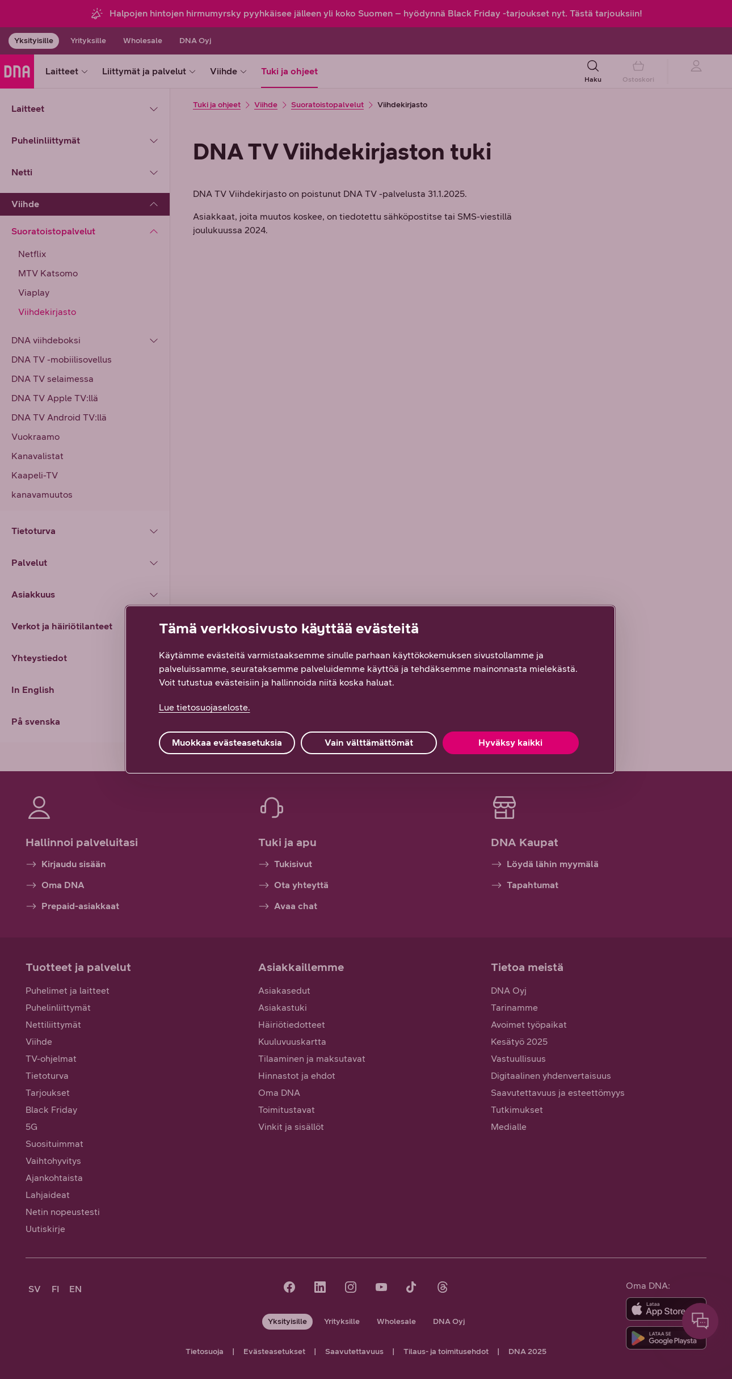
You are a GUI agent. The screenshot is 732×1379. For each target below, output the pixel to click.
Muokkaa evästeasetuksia (227, 742)
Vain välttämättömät (369, 742)
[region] (370, 689)
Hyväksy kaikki (510, 742)
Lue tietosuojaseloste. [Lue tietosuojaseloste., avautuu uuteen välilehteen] (204, 707)
